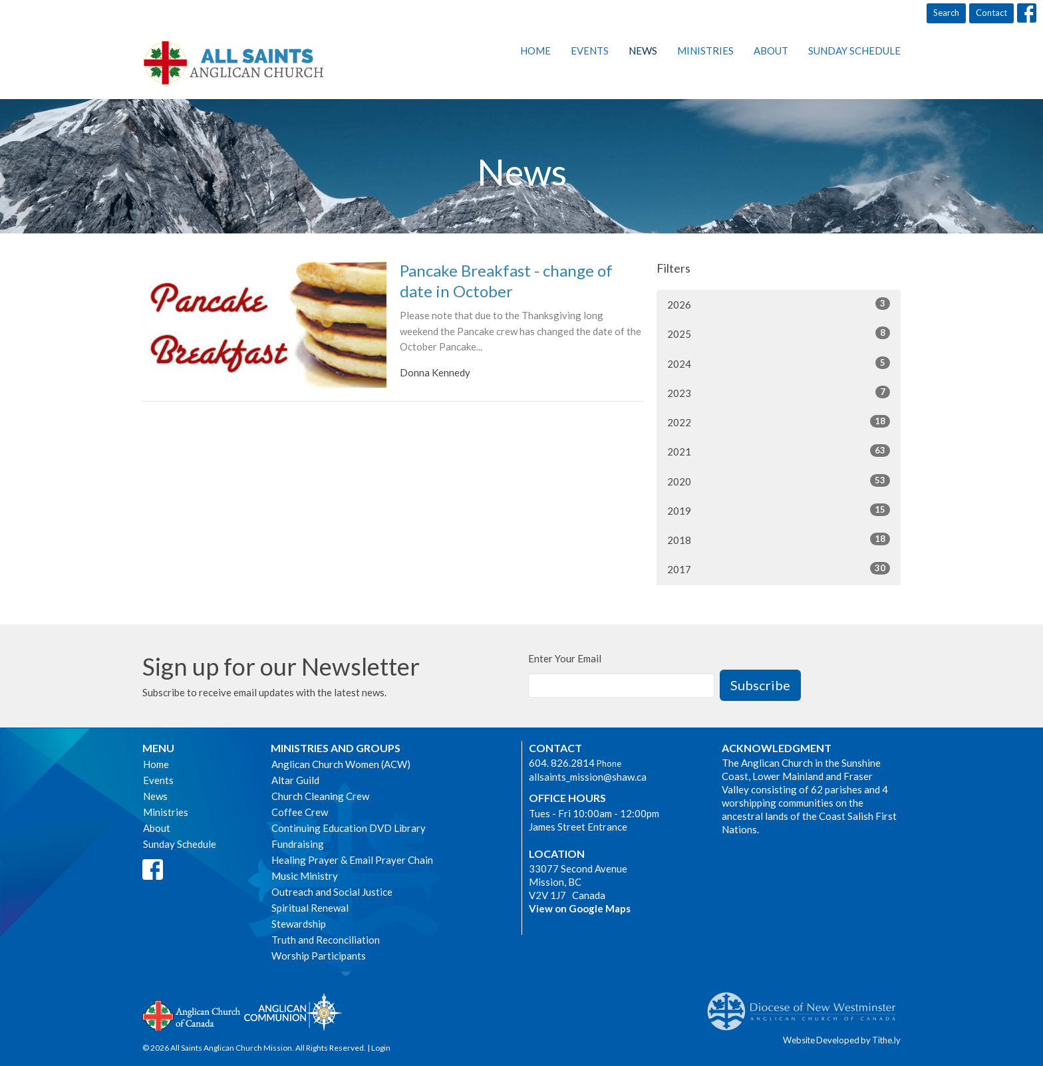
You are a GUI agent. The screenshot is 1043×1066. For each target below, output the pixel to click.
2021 (778, 451)
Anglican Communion (293, 1012)
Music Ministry (304, 876)
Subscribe (760, 685)
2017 (778, 568)
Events (590, 51)
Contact (991, 12)
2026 (778, 304)
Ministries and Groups (335, 747)
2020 (778, 480)
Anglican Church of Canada (191, 1014)
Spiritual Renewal (310, 908)
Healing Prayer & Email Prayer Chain (352, 860)
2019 (778, 510)
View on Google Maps (580, 908)
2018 (778, 539)
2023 (778, 392)
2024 (778, 363)
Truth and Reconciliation (325, 940)
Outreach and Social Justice (331, 892)
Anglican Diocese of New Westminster (806, 1005)
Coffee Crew (299, 812)
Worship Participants (318, 956)
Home (535, 51)
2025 (778, 333)
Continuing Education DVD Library (348, 828)
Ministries (705, 51)
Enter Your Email (564, 658)
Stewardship (298, 924)
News (643, 51)
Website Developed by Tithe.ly (842, 1040)
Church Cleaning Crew (320, 796)
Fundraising (297, 844)
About (771, 51)
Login (380, 1048)
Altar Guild (295, 780)
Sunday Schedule (854, 51)
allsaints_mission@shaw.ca (588, 777)
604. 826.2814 (562, 763)
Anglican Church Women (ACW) (340, 764)
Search (946, 12)
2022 (778, 421)
